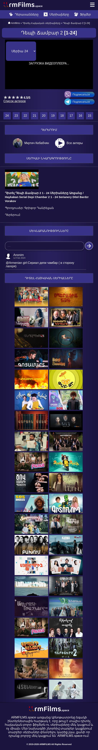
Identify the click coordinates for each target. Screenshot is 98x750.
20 (43, 115)
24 (7, 115)
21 (34, 115)
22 (25, 115)
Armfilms (15, 23)
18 (62, 115)
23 (16, 115)
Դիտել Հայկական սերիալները (41, 23)
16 (80, 115)
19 (53, 115)
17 (71, 115)
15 (89, 115)
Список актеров (14, 101)
